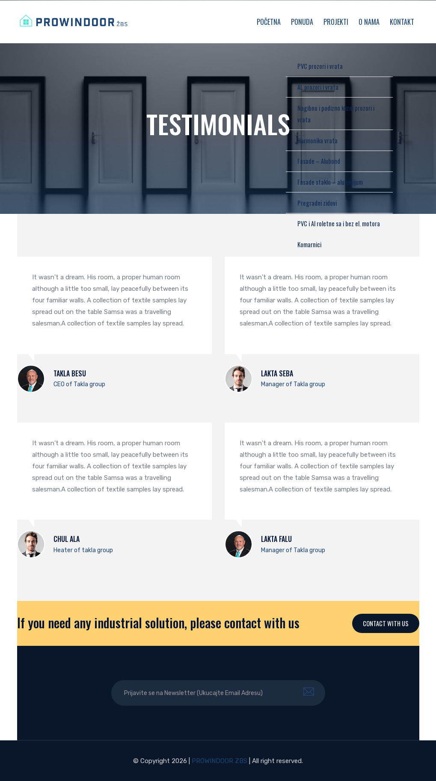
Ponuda (302, 22)
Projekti (335, 22)
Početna (269, 22)
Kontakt (402, 22)
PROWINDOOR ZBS (219, 761)
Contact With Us (385, 623)
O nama (369, 22)
